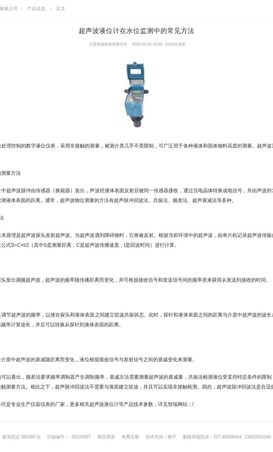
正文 (60, 8)
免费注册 (130, 437)
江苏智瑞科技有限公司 (108, 44)
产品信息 (36, 8)
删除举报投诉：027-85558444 (212, 437)
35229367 (81, 437)
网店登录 (106, 437)
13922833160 (257, 437)
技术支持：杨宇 (161, 437)
